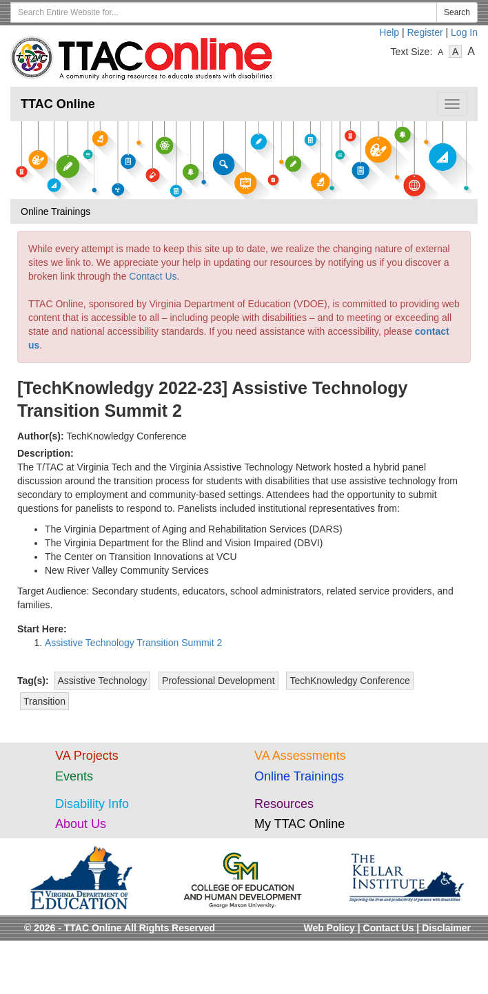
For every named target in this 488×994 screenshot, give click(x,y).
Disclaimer (446, 927)
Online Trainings (299, 776)
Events (74, 776)
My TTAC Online (299, 824)
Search (457, 12)
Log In (464, 32)
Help (389, 32)
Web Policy (328, 927)
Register (425, 32)
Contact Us (152, 276)
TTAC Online (58, 104)
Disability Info (92, 804)
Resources (284, 804)
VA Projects (87, 756)
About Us (80, 824)
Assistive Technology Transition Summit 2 (133, 642)
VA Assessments (300, 756)
